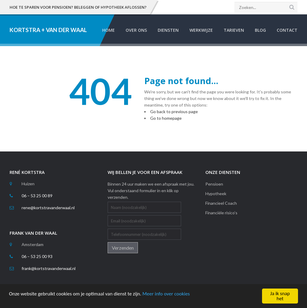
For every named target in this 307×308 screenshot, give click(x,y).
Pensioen (214, 183)
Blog (260, 30)
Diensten (168, 30)
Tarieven (234, 30)
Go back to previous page (174, 111)
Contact (287, 30)
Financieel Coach (221, 203)
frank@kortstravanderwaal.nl (49, 268)
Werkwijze (201, 30)
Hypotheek (215, 193)
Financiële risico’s (221, 212)
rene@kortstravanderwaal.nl (48, 207)
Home (108, 30)
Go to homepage (166, 118)
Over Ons (136, 30)
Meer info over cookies (166, 294)
